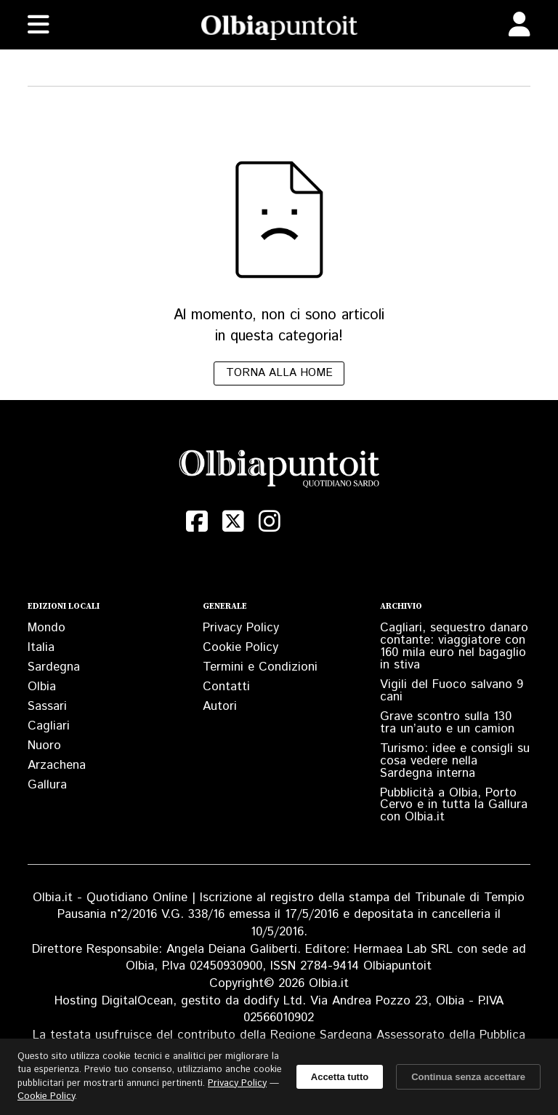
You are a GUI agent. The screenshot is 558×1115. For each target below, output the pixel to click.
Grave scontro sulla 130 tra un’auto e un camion (447, 723)
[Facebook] (197, 521)
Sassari (47, 706)
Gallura (47, 785)
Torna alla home (279, 373)
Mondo (46, 627)
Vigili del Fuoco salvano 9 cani (451, 691)
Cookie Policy (240, 647)
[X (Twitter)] (233, 521)
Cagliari (49, 726)
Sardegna (54, 667)
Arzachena (57, 765)
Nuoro (44, 745)
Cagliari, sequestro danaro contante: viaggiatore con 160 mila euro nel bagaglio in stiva (454, 646)
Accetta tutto (339, 1076)
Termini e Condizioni (260, 667)
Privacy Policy (241, 627)
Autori (220, 706)
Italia (41, 647)
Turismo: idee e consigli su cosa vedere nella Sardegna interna (455, 761)
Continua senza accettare (468, 1076)
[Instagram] (269, 521)
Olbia (42, 686)
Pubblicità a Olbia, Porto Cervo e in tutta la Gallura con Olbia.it (453, 805)
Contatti (226, 686)
